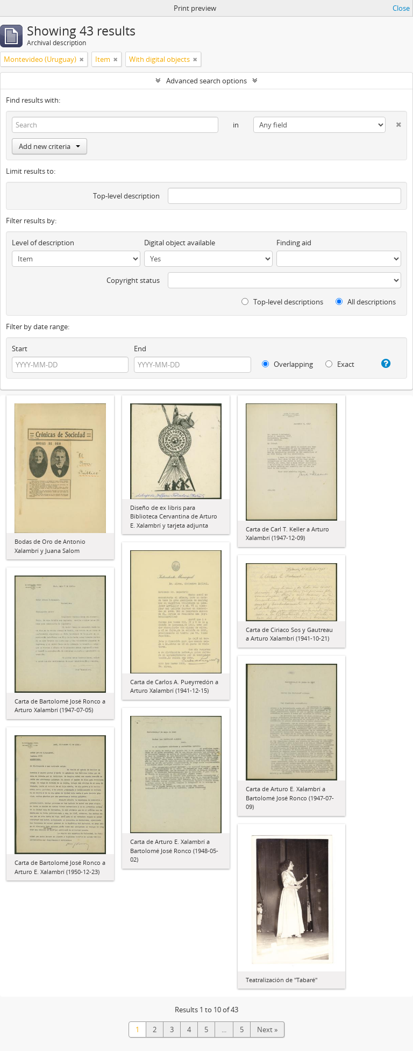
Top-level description (126, 196)
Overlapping (287, 364)
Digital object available (179, 242)
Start (19, 348)
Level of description (43, 242)
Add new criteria (49, 146)
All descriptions (366, 302)
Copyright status (133, 280)
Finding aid (293, 242)
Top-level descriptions (282, 302)
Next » (267, 1029)
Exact (339, 364)
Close (401, 8)
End (140, 348)
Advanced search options (206, 81)
